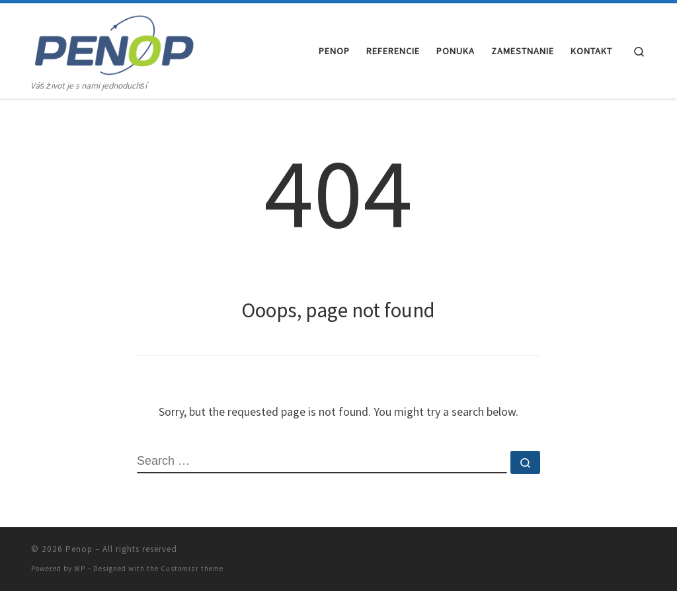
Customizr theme (192, 568)
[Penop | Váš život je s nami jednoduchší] (113, 41)
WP (79, 568)
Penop (79, 549)
